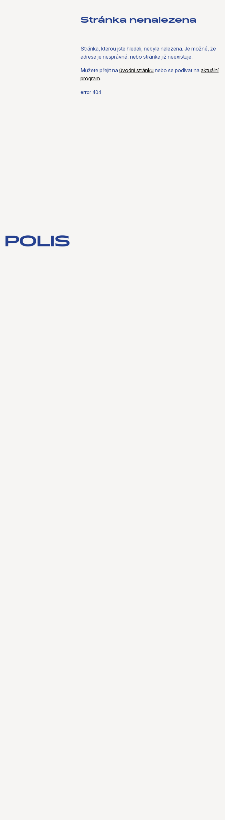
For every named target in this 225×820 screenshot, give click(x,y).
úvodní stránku (136, 70)
